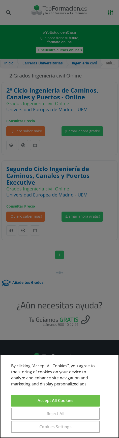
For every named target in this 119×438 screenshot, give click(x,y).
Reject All (56, 413)
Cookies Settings (55, 426)
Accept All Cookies (55, 400)
